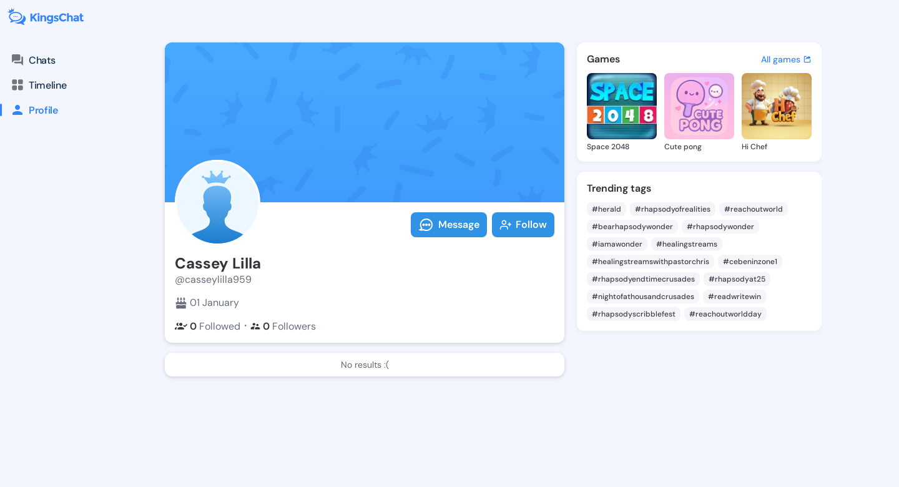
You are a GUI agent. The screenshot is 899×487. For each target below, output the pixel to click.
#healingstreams (686, 244)
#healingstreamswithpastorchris (650, 262)
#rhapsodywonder (720, 227)
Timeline (38, 84)
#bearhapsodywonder (632, 227)
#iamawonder (617, 244)
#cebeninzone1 (750, 262)
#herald (606, 209)
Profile (29, 109)
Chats (32, 59)
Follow (523, 224)
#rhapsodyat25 (737, 279)
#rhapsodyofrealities (672, 209)
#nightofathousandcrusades (643, 297)
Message (448, 224)
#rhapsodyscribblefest (633, 314)
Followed (207, 326)
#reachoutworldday (725, 314)
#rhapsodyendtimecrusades (643, 279)
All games (786, 59)
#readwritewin (734, 297)
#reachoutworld (753, 209)
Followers (283, 326)
